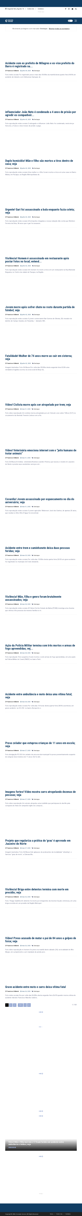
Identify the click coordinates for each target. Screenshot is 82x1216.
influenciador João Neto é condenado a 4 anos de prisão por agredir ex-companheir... (40, 113)
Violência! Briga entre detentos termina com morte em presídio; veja (36, 891)
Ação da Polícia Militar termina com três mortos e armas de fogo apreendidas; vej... (40, 647)
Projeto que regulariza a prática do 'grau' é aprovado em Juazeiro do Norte (37, 842)
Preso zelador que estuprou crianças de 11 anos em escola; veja (40, 744)
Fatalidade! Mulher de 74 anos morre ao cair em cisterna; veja (38, 357)
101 (20, 1005)
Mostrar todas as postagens (59, 29)
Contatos (41, 9)
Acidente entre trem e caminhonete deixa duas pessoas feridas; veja (37, 549)
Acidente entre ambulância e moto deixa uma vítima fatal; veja (38, 696)
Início (51, 1214)
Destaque (37, 70)
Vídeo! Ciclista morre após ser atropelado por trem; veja (38, 404)
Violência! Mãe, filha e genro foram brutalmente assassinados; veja (33, 598)
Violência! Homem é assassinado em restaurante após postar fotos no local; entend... (37, 260)
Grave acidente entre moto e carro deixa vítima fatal (35, 987)
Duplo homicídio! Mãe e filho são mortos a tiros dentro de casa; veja (39, 162)
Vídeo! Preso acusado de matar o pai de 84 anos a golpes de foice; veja (40, 939)
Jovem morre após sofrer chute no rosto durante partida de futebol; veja (40, 308)
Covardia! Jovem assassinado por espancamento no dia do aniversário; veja (39, 500)
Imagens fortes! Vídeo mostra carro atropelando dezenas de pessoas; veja (40, 793)
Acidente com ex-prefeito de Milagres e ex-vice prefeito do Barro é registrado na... (39, 65)
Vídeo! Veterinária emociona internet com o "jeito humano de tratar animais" (40, 452)
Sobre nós (30, 9)
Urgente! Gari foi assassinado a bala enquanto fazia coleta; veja (40, 211)
